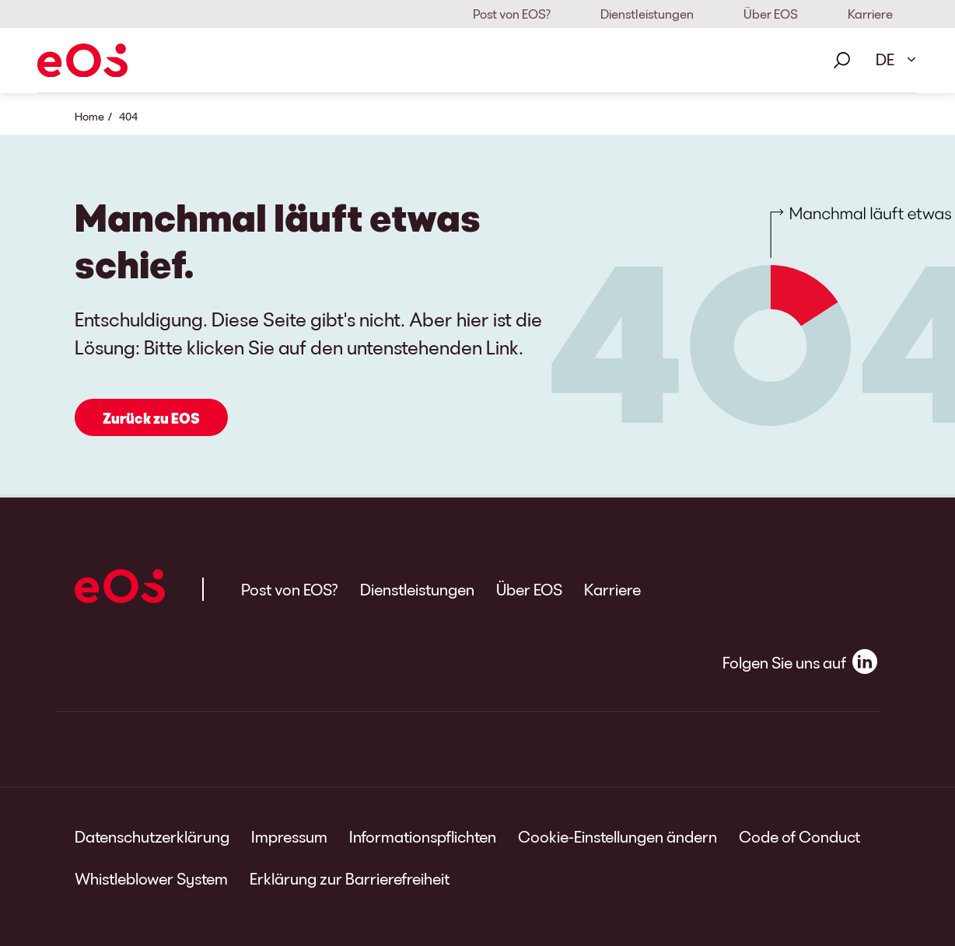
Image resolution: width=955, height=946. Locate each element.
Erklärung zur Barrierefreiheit (350, 878)
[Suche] (841, 60)
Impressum (289, 836)
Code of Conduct (799, 836)
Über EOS (770, 13)
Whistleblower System (151, 878)
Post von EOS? (512, 13)
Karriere (870, 13)
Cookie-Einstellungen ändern (617, 836)
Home (89, 116)
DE (885, 59)
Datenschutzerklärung (152, 836)
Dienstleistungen (647, 13)
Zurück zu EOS (151, 418)
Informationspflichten (422, 836)
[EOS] (82, 60)
